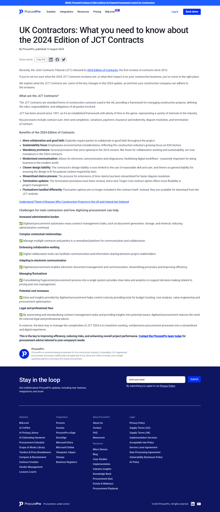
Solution (51, 11)
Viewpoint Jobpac (66, 452)
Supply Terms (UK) (140, 432)
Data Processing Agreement (145, 452)
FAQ (95, 432)
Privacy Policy (167, 385)
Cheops (60, 457)
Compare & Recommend (32, 457)
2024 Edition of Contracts (102, 70)
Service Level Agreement (143, 447)
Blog (95, 454)
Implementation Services (143, 437)
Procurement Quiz (103, 478)
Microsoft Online (65, 447)
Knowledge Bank (102, 473)
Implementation (101, 464)
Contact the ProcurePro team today (160, 336)
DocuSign (61, 437)
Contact (97, 427)
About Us (98, 422)
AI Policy (134, 462)
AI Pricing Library (28, 432)
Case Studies (100, 459)
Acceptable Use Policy (142, 442)
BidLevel (110, 11)
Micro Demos (100, 449)
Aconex (60, 427)
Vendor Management (30, 467)
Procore (60, 422)
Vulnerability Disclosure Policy (146, 457)
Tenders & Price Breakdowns (35, 452)
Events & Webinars (103, 483)
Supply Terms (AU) (140, 427)
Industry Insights (102, 469)
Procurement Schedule (31, 442)
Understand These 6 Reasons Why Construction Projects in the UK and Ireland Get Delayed (74, 201)
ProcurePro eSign (65, 432)
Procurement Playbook (105, 488)
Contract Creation (28, 462)
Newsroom (99, 437)
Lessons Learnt (27, 471)
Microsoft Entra (64, 442)
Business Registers (66, 462)
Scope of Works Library (32, 447)
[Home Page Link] (29, 12)
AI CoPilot (24, 427)
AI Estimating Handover (32, 437)
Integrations (66, 11)
